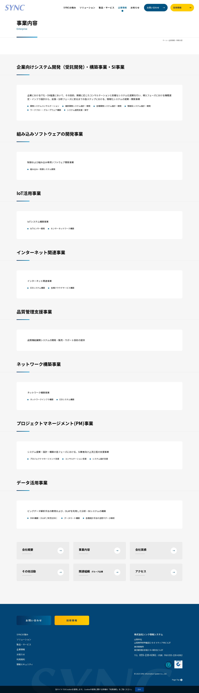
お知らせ (135, 7)
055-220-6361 (147, 655)
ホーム (165, 40)
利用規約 (113, 689)
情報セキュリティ (25, 664)
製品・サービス (106, 7)
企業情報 (122, 7)
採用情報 (71, 620)
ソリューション (87, 7)
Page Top (177, 679)
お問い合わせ (34, 620)
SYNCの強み (70, 7)
